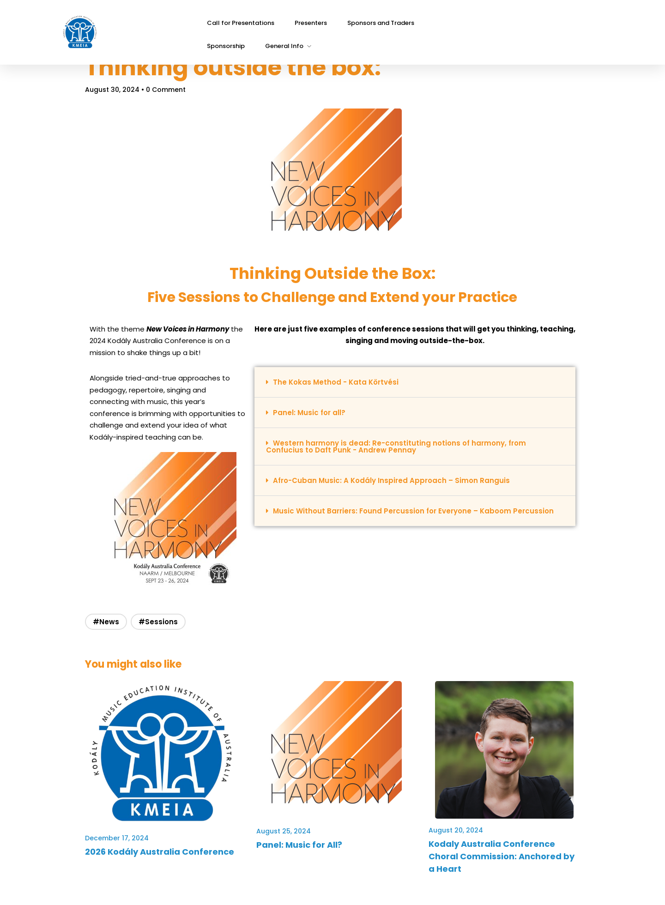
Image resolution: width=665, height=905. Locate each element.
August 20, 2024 (450, 832)
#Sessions (170, 623)
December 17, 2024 (129, 833)
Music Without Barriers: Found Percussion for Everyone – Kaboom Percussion (392, 516)
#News (118, 623)
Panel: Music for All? (303, 846)
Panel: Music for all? (313, 414)
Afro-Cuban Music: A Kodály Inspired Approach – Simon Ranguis (395, 482)
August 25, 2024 (287, 833)
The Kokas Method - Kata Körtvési (340, 384)
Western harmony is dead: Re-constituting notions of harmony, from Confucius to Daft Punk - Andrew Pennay (400, 448)
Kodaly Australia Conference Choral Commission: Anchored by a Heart (489, 858)
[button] (411, 384)
